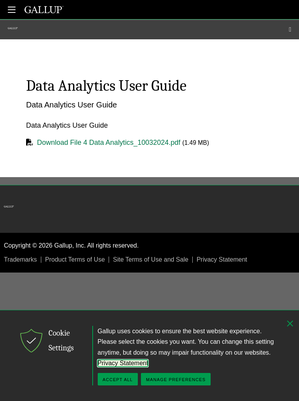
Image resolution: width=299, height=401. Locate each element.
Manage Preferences (176, 379)
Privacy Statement (222, 259)
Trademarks (20, 259)
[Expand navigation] (11, 10)
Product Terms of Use (75, 259)
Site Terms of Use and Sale (150, 259)
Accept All (118, 379)
